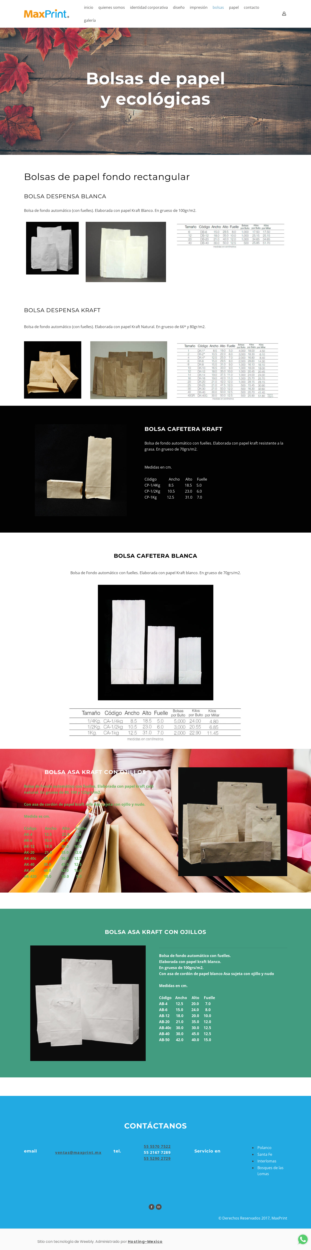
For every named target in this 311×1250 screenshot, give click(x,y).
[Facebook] (151, 1207)
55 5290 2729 (157, 1158)
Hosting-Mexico (145, 1241)
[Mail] (159, 1207)
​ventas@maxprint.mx (78, 1152)
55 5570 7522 (157, 1146)
